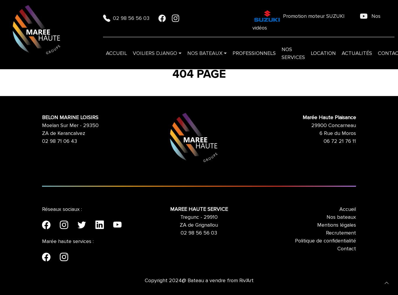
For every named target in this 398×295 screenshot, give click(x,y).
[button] (386, 282)
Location (323, 53)
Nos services (293, 53)
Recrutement (341, 233)
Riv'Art (246, 280)
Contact (346, 248)
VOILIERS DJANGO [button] (155, 53)
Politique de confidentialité (325, 240)
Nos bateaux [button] (205, 53)
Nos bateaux (341, 217)
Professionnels (254, 53)
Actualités (357, 53)
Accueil (116, 53)
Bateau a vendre (207, 280)
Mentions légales (336, 225)
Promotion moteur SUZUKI (299, 16)
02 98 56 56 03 (127, 18)
